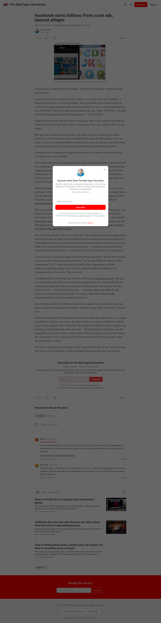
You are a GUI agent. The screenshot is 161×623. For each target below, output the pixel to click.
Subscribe (140, 4)
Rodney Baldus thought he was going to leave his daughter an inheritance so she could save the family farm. (69, 530)
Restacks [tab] (50, 416)
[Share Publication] (130, 4)
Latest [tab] (44, 492)
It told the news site (102, 278)
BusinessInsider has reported (50, 203)
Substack (68, 617)
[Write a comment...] (83, 428)
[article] (80, 507)
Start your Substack (72, 611)
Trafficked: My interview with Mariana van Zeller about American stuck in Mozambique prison (67, 524)
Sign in (153, 4)
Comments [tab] (40, 416)
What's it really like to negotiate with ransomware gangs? (64, 501)
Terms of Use (93, 213)
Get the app (93, 611)
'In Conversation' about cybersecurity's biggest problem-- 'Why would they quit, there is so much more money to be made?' (67, 507)
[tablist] (45, 415)
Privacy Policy (100, 215)
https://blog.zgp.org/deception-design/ (57, 455)
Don (42, 439)
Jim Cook (44, 464)
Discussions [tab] (53, 492)
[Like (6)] (39, 38)
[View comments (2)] (47, 38)
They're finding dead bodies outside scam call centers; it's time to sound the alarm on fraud (69, 546)
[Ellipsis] (125, 439)
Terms (85, 605)
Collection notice (96, 605)
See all (41, 567)
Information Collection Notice (79, 215)
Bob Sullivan (46, 30)
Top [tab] (37, 492)
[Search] (125, 4)
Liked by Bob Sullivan (49, 442)
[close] (105, 170)
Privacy (79, 605)
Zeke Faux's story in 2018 (48, 221)
